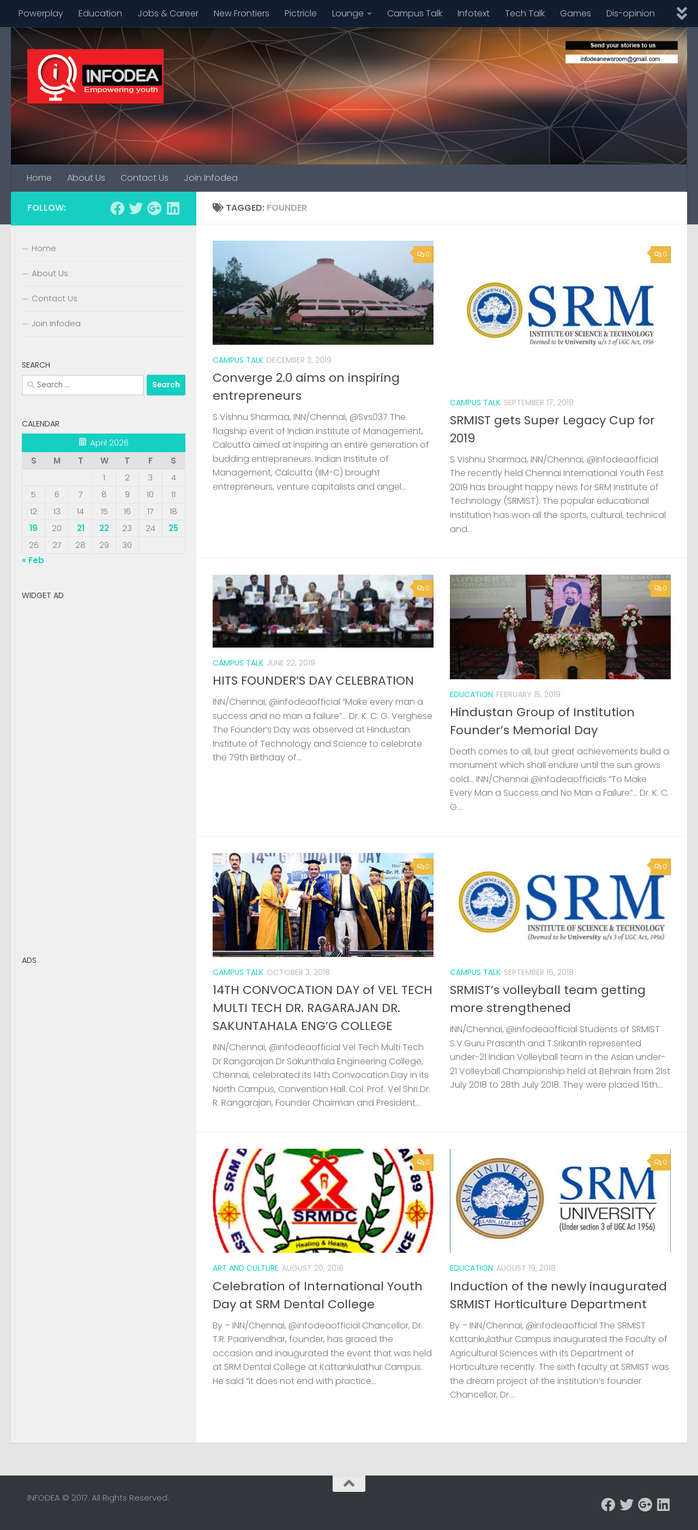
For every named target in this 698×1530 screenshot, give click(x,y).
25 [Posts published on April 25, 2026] (173, 528)
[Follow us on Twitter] (136, 208)
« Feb (33, 560)
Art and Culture (246, 1268)
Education (100, 13)
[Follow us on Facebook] (117, 208)
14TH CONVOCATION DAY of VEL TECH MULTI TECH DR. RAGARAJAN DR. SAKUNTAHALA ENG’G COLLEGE (322, 1008)
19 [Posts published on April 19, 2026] (33, 528)
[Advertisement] (103, 768)
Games (575, 13)
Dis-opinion (630, 13)
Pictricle (301, 13)
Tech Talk (525, 13)
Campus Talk (414, 13)
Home (39, 178)
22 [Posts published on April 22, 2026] (104, 528)
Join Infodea (211, 178)
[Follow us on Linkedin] (173, 208)
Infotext (474, 13)
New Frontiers (241, 13)
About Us (86, 178)
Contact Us (145, 178)
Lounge (348, 13)
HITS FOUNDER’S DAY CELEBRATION (313, 680)
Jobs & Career (167, 13)
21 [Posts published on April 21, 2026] (81, 528)
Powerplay (41, 13)
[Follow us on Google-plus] (154, 208)
